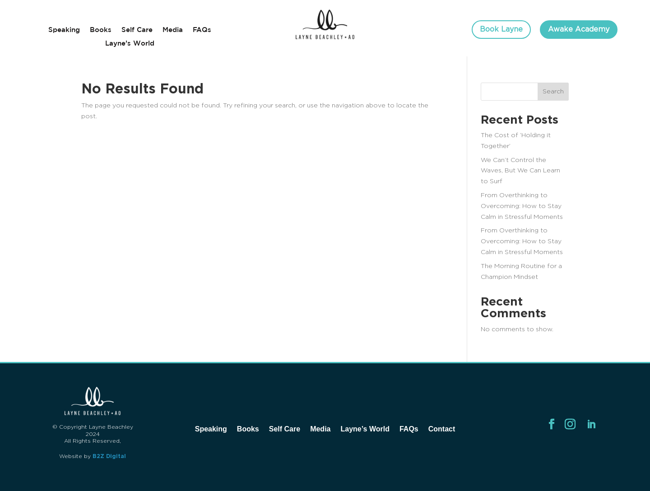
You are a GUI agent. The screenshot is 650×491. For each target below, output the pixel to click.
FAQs (202, 30)
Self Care (137, 30)
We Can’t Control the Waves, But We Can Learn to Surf (520, 171)
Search (553, 91)
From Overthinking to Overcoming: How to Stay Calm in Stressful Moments (522, 206)
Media (172, 30)
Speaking (64, 30)
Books (100, 30)
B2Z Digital (109, 456)
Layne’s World (129, 43)
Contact (441, 428)
